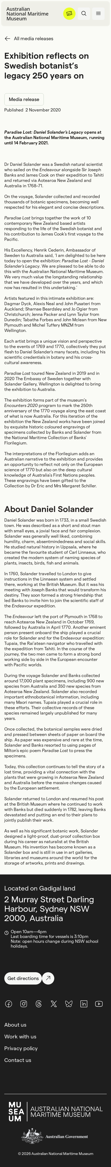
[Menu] (69, 14)
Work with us (20, 1036)
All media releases (33, 38)
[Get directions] (55, 978)
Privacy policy (21, 1048)
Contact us (17, 1060)
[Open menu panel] (98, 14)
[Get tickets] (69, 14)
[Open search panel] (84, 14)
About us (15, 1025)
